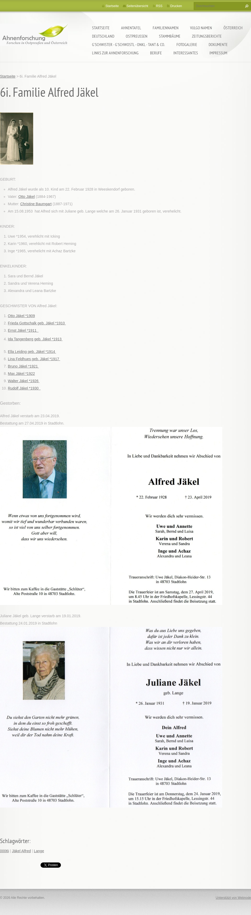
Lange (39, 851)
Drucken (176, 6)
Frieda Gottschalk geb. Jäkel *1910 (37, 323)
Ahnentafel (131, 27)
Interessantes (185, 52)
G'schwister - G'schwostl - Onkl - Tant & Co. (128, 44)
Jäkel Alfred (21, 851)
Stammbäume (169, 36)
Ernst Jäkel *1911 (23, 330)
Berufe (156, 52)
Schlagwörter (14, 841)
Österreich (233, 27)
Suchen (246, 6)
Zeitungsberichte (207, 36)
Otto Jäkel (26, 197)
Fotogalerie (186, 44)
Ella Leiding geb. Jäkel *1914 (32, 352)
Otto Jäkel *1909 (21, 316)
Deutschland (103, 36)
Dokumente (218, 44)
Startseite (101, 27)
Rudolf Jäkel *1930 (24, 388)
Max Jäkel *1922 (21, 373)
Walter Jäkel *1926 (23, 381)
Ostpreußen (136, 36)
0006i (4, 851)
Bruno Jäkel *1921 (23, 366)
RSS (159, 6)
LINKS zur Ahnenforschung (115, 52)
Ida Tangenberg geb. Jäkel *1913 (35, 339)
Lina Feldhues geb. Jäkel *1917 (34, 359)
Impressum (218, 52)
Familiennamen (166, 27)
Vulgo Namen (201, 27)
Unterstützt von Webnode (233, 898)
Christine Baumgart (36, 204)
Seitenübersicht (137, 6)
